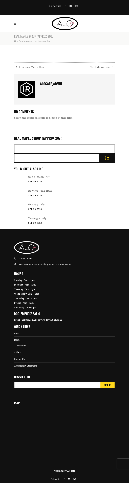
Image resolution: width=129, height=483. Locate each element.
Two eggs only (37, 218)
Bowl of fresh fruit (40, 190)
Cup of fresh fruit (39, 176)
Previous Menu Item (29, 67)
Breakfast (21, 345)
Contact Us (19, 359)
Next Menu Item (102, 67)
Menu (16, 339)
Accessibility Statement (25, 365)
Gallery (17, 352)
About (17, 333)
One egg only (36, 204)
